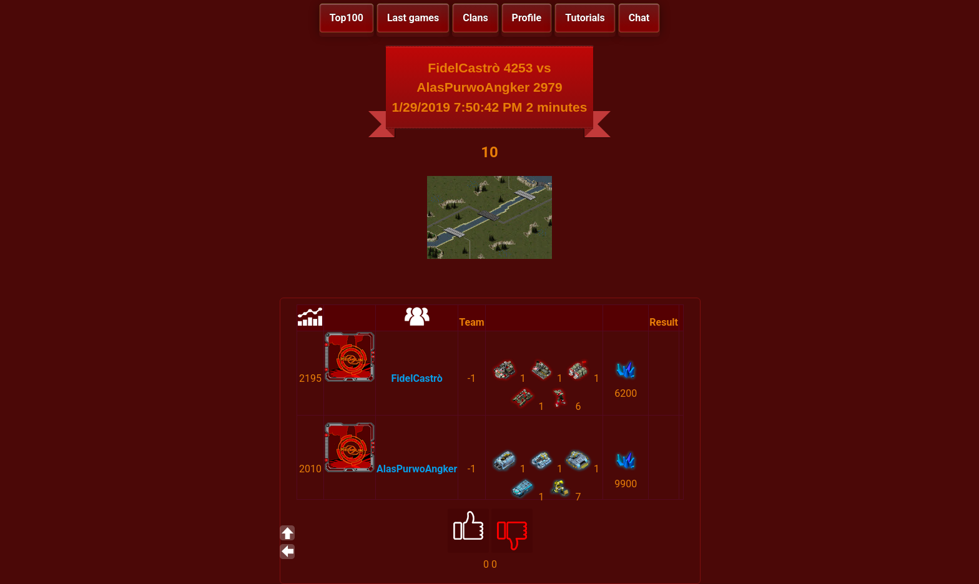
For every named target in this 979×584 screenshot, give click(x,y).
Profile (527, 18)
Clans (475, 18)
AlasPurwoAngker (416, 469)
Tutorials (585, 18)
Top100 (346, 18)
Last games (413, 18)
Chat (639, 18)
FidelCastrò (417, 378)
